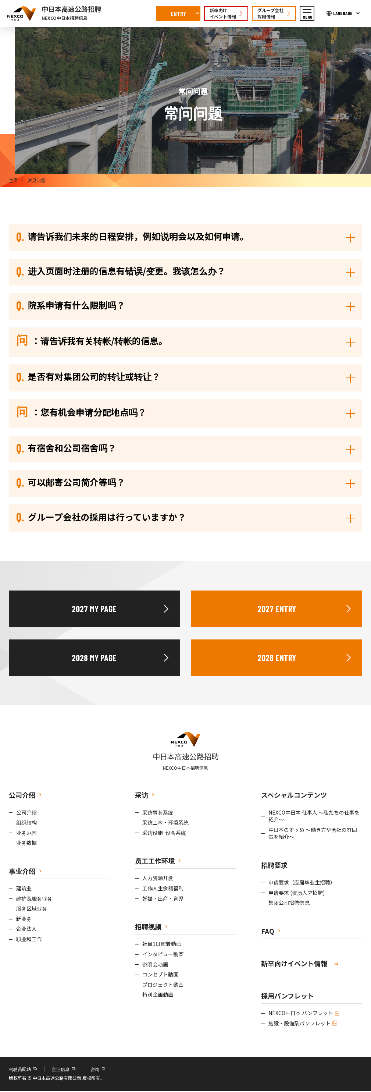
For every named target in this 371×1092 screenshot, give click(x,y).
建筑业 (24, 889)
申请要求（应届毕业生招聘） (301, 883)
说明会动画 (155, 965)
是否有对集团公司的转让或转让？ (88, 377)
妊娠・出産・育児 (162, 899)
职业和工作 (29, 939)
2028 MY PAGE (94, 658)
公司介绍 (26, 813)
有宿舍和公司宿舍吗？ (66, 448)
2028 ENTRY (276, 658)
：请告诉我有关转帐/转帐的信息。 (91, 341)
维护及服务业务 (34, 899)
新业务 (24, 919)
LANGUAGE (342, 13)
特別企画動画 (157, 995)
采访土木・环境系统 (165, 823)
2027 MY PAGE (94, 609)
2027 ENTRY (276, 609)
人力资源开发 (157, 879)
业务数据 (26, 843)
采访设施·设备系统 (164, 833)
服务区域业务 (31, 909)
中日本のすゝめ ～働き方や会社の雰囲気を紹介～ (312, 834)
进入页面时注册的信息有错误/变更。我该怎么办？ (120, 271)
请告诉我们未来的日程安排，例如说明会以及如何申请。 (132, 236)
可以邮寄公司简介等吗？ (70, 483)
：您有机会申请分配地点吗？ (81, 412)
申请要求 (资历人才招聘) (296, 893)
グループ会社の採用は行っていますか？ (101, 517)
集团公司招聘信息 (289, 903)
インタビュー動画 (162, 954)
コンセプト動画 (160, 975)
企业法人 (26, 929)
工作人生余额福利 (162, 889)
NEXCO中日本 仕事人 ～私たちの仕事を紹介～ (314, 817)
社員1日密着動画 (161, 945)
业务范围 (26, 833)
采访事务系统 (157, 813)
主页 (13, 180)
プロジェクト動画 (162, 985)
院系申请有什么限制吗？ (70, 305)
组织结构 (26, 823)
